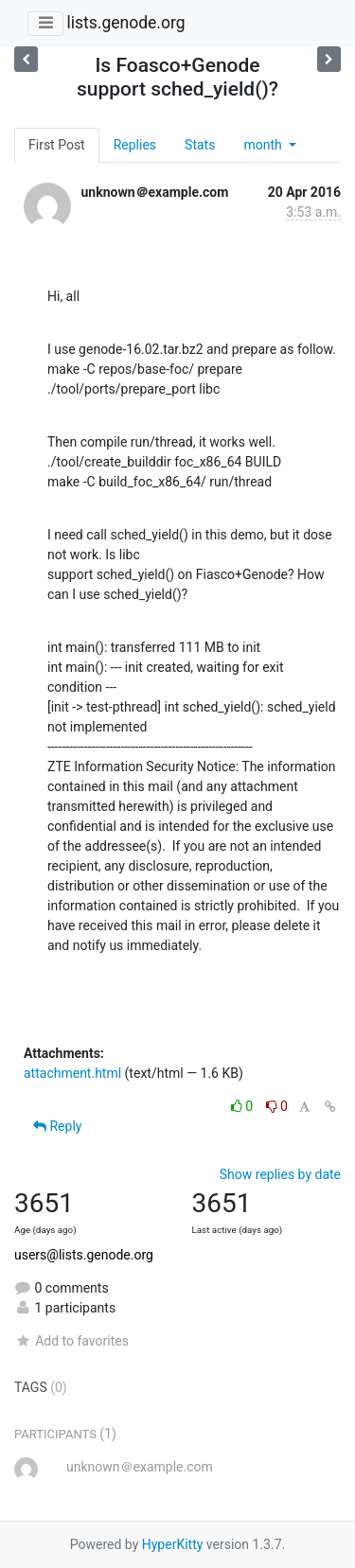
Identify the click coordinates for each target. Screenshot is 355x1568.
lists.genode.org (125, 22)
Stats (200, 144)
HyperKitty (173, 1544)
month (264, 144)
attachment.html (72, 1073)
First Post (56, 144)
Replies (135, 144)
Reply (57, 1126)
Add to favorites (71, 1340)
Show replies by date (280, 1174)
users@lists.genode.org (83, 1254)
